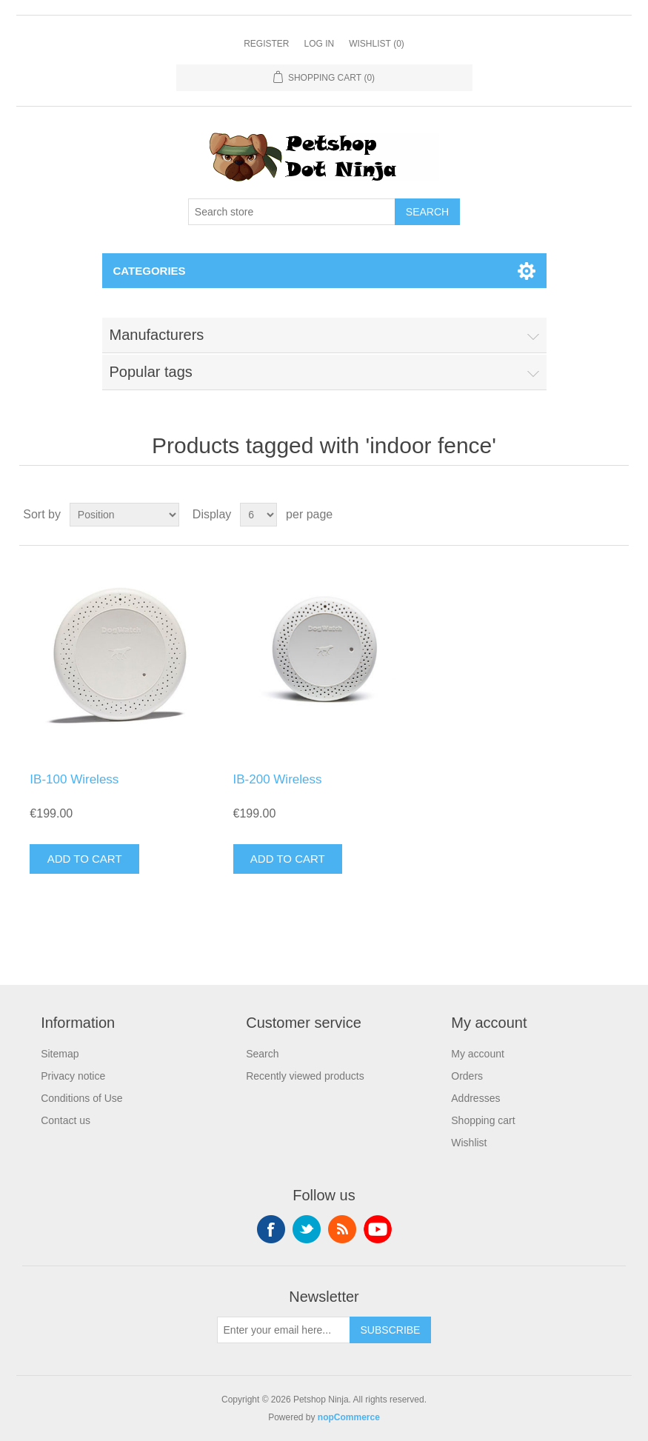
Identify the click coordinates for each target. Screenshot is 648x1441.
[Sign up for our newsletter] (283, 1330)
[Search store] (291, 211)
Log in (319, 44)
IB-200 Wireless (277, 779)
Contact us (65, 1120)
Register (266, 44)
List (616, 514)
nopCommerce (349, 1417)
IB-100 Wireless (74, 779)
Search (262, 1054)
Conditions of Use (82, 1098)
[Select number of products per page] (258, 514)
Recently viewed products (305, 1076)
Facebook (271, 1229)
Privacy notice (73, 1076)
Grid (589, 514)
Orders (467, 1076)
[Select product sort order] (124, 514)
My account (477, 1054)
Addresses (475, 1098)
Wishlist (469, 1143)
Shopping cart (483, 1120)
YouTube (378, 1229)
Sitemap (60, 1054)
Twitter (307, 1229)
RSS (342, 1229)
